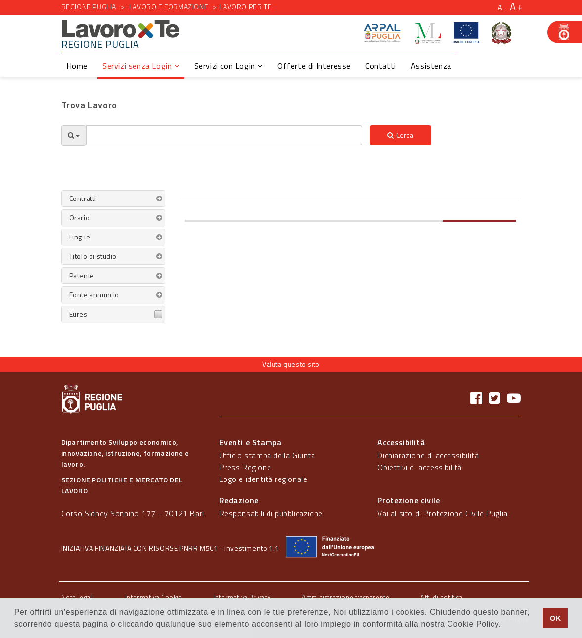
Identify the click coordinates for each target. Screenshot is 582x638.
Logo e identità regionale (263, 479)
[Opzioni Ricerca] (73, 135)
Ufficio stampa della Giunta (267, 455)
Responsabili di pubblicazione (270, 513)
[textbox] (224, 135)
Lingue (79, 237)
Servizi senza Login (140, 66)
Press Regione (245, 467)
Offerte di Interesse (314, 66)
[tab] (113, 198)
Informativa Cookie (153, 597)
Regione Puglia (88, 6)
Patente (81, 275)
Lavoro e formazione (168, 6)
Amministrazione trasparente (345, 597)
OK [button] (555, 618)
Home (77, 66)
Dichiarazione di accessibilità (428, 455)
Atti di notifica (441, 597)
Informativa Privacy (241, 597)
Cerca (400, 135)
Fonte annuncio (94, 294)
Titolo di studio (93, 256)
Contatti (380, 66)
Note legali (77, 597)
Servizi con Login (228, 66)
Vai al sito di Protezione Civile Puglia (442, 513)
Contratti (82, 198)
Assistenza (431, 66)
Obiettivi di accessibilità (419, 467)
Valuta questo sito (291, 364)
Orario (79, 217)
